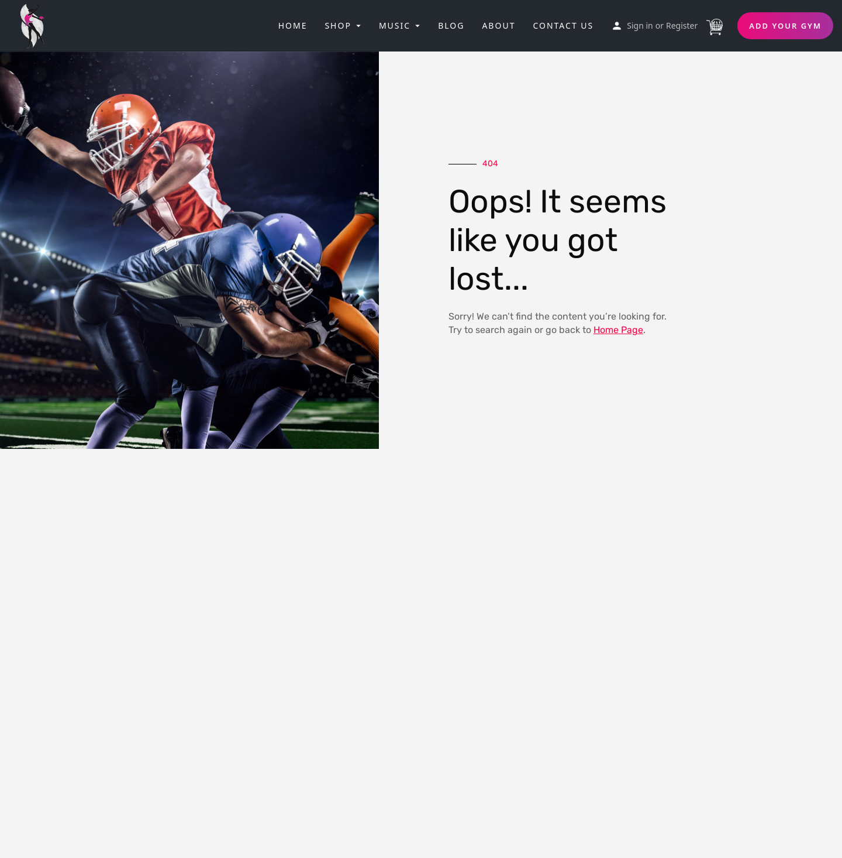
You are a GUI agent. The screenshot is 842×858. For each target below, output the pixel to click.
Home (293, 25)
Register (682, 25)
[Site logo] (36, 24)
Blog (451, 25)
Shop (338, 25)
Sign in (640, 25)
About (498, 25)
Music (394, 25)
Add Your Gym (785, 25)
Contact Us (563, 25)
